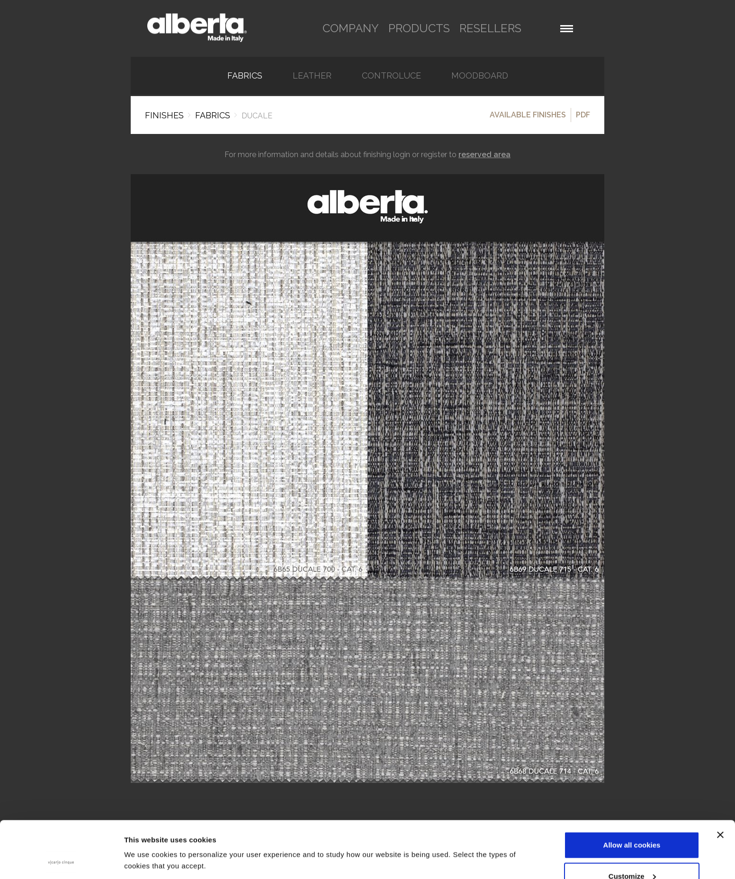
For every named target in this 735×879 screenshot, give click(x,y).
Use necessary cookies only (631, 854)
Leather (312, 75)
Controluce (391, 75)
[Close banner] (720, 781)
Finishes (164, 115)
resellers (490, 28)
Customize (632, 823)
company (351, 28)
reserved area (484, 154)
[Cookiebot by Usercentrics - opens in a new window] (61, 860)
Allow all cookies (632, 792)
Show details (146, 839)
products (419, 28)
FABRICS (244, 75)
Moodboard (479, 75)
